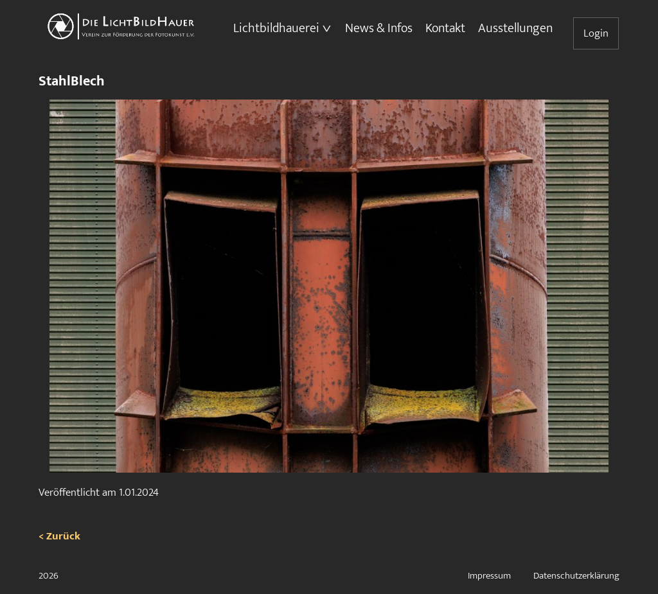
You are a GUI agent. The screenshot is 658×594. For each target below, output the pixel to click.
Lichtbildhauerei (276, 28)
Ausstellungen (515, 28)
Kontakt (445, 28)
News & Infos (379, 28)
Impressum (489, 576)
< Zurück (59, 536)
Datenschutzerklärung (576, 576)
